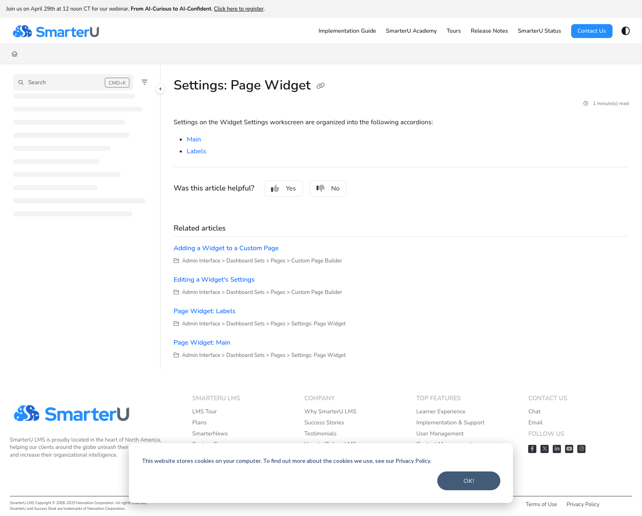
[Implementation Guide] (347, 31)
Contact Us (592, 31)
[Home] (14, 54)
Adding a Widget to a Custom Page (226, 248)
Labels (196, 151)
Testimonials (320, 433)
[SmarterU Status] (539, 31)
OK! (469, 480)
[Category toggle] (160, 89)
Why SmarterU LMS (330, 411)
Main (194, 139)
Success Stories (324, 422)
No (328, 188)
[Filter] (144, 82)
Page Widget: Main (202, 342)
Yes (283, 188)
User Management (440, 433)
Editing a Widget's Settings (214, 279)
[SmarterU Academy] (411, 31)
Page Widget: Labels (204, 311)
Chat (534, 411)
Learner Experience (441, 411)
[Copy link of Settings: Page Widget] (320, 86)
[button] (73, 82)
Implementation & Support (450, 422)
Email (535, 422)
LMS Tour (204, 411)
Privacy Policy (583, 504)
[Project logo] (56, 31)
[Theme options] (625, 31)
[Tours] (454, 31)
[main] (401, 216)
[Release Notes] (489, 31)
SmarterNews (210, 433)
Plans (199, 422)
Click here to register (238, 9)
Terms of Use (541, 504)
